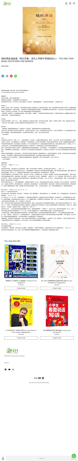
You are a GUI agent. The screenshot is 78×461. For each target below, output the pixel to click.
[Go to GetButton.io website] (74, 459)
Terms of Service (32, 382)
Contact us (6, 362)
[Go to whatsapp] (74, 456)
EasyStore (22, 356)
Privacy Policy (39, 382)
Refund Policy (46, 382)
